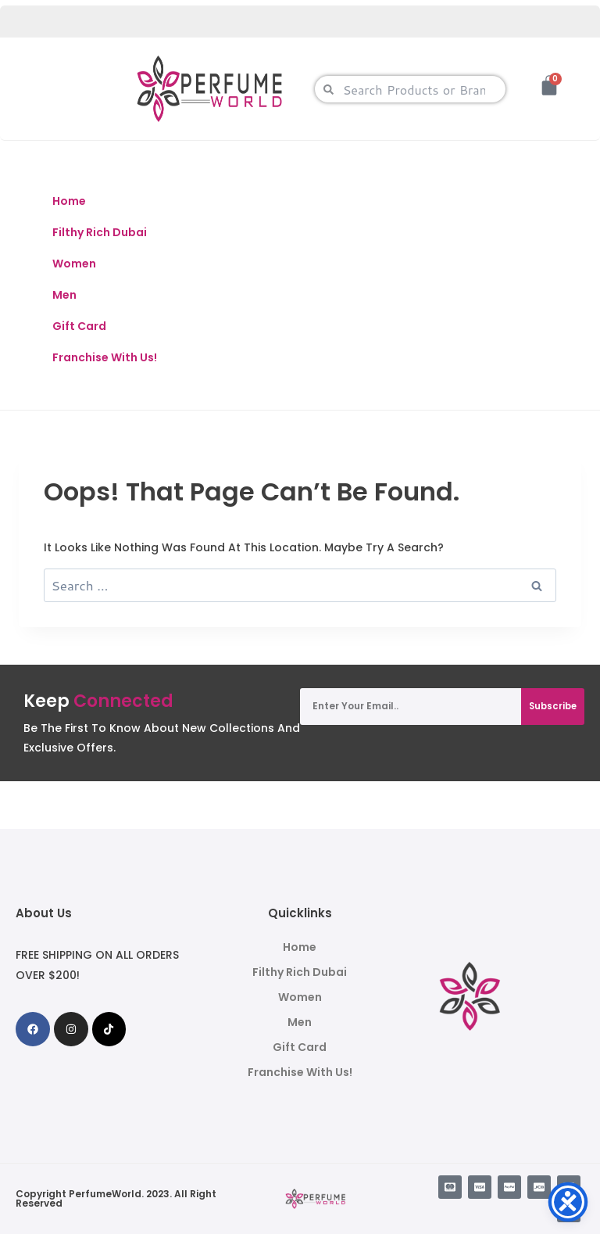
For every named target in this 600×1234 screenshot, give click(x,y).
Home (69, 201)
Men (64, 295)
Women (74, 263)
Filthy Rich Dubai (99, 232)
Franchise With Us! (104, 357)
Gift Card (79, 326)
